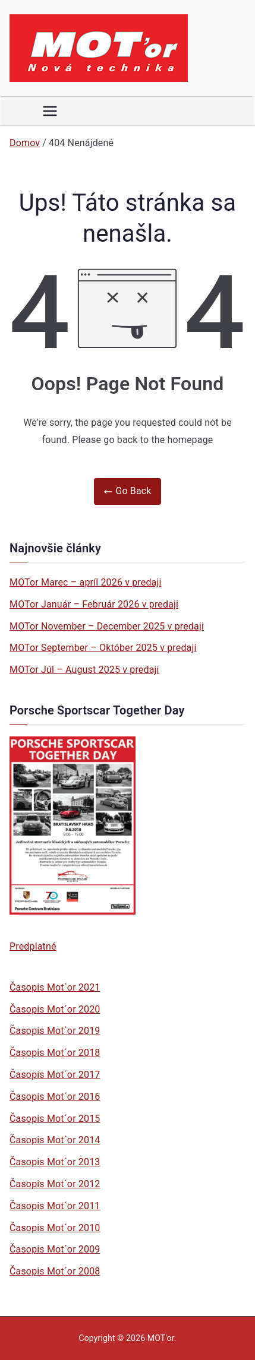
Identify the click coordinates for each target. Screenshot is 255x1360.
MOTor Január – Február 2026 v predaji (94, 604)
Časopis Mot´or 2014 (55, 1140)
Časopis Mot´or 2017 (55, 1074)
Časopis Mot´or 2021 (55, 987)
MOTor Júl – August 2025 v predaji (84, 669)
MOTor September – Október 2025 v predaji (103, 647)
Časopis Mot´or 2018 (55, 1052)
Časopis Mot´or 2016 (55, 1096)
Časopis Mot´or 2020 (55, 1009)
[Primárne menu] (49, 111)
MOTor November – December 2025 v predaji (107, 626)
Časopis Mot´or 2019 (55, 1030)
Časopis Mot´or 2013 (55, 1162)
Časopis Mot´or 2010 (55, 1228)
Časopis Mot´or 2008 (55, 1271)
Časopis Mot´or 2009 (55, 1249)
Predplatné (33, 946)
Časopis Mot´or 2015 (55, 1118)
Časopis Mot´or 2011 (55, 1206)
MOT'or (160, 1338)
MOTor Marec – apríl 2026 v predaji (86, 582)
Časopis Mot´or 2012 (55, 1184)
